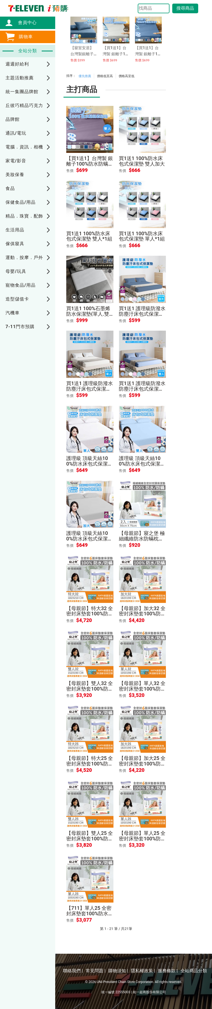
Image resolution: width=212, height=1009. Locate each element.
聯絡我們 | (73, 970)
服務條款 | (168, 970)
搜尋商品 (185, 8)
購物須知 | (118, 970)
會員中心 (24, 22)
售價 (69, 171)
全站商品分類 (194, 970)
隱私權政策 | (143, 970)
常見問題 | (95, 970)
